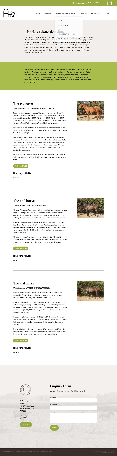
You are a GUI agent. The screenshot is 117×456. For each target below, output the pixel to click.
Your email (53, 404)
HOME (38, 13)
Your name (53, 397)
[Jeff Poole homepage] (14, 13)
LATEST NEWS (96, 13)
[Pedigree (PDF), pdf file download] (20, 166)
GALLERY (84, 13)
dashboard (18, 451)
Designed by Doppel (46, 451)
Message (52, 412)
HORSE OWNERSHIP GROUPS (66, 13)
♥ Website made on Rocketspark (31, 451)
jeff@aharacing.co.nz (79, 3)
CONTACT (107, 13)
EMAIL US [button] (26, 425)
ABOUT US (47, 13)
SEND (54, 428)
